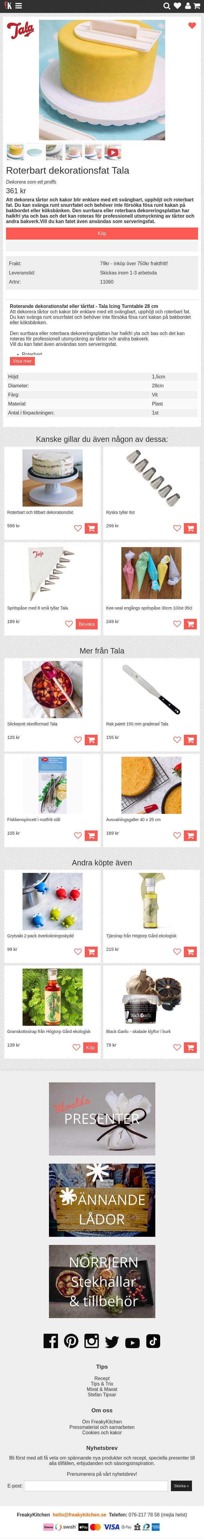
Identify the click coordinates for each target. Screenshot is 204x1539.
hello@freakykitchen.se (79, 1515)
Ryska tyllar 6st (120, 512)
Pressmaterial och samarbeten (102, 1428)
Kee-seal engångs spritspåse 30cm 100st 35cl (149, 608)
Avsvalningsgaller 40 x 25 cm (133, 820)
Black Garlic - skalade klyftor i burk (138, 1032)
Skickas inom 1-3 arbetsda (128, 272)
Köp (91, 952)
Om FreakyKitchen (102, 1422)
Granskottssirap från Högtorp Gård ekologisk (48, 1032)
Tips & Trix (102, 1385)
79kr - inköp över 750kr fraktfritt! (134, 263)
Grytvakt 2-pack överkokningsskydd (40, 936)
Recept (102, 1379)
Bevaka (87, 624)
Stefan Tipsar (102, 1395)
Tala (117, 651)
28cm (158, 385)
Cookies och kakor (102, 1433)
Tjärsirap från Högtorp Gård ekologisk (141, 936)
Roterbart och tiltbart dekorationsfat (40, 512)
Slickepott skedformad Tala (32, 724)
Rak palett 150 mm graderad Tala (137, 724)
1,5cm (158, 376)
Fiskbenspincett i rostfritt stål (33, 820)
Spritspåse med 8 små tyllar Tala (37, 608)
